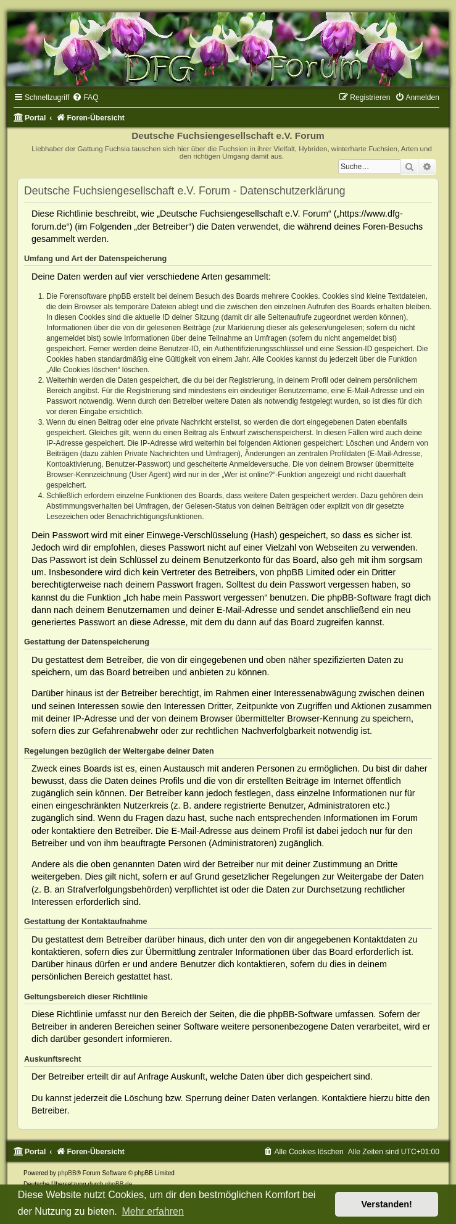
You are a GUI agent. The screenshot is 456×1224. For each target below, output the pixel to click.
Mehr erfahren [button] (153, 1211)
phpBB (67, 1173)
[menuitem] (85, 97)
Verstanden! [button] (387, 1204)
